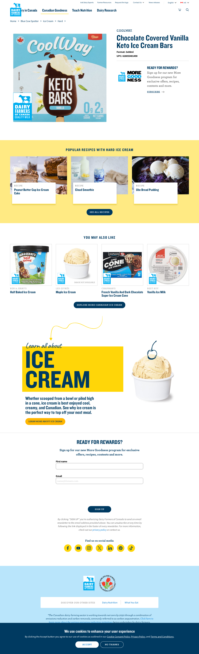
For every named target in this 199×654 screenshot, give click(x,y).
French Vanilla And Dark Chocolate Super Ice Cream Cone (122, 293)
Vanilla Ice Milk (156, 292)
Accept (87, 644)
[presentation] (99, 495)
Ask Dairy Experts (87, 2)
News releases (154, 2)
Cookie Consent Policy (118, 636)
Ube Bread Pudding (147, 190)
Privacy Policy (138, 636)
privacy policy (99, 529)
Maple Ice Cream (66, 292)
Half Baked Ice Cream (23, 292)
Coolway (124, 30)
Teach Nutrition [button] (101, 10)
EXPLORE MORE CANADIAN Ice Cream (99, 305)
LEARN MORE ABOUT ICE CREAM (45, 421)
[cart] (180, 10)
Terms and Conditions (162, 636)
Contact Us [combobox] (137, 2)
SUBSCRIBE (155, 91)
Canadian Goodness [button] (70, 10)
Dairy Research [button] (129, 10)
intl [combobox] (184, 2)
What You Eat (131, 602)
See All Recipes (99, 212)
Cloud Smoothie (84, 190)
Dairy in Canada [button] (39, 10)
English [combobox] (171, 2)
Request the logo (121, 2)
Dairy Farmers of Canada (15, 9)
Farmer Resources (104, 2)
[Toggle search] (187, 10)
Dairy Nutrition (110, 602)
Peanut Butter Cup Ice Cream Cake (31, 191)
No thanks (112, 644)
